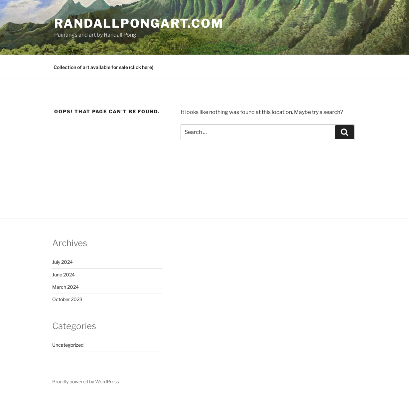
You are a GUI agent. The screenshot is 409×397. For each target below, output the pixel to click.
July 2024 (62, 262)
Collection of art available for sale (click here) (103, 67)
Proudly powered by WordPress (85, 381)
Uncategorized (67, 345)
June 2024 (63, 274)
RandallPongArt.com (139, 23)
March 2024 (65, 287)
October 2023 (67, 299)
